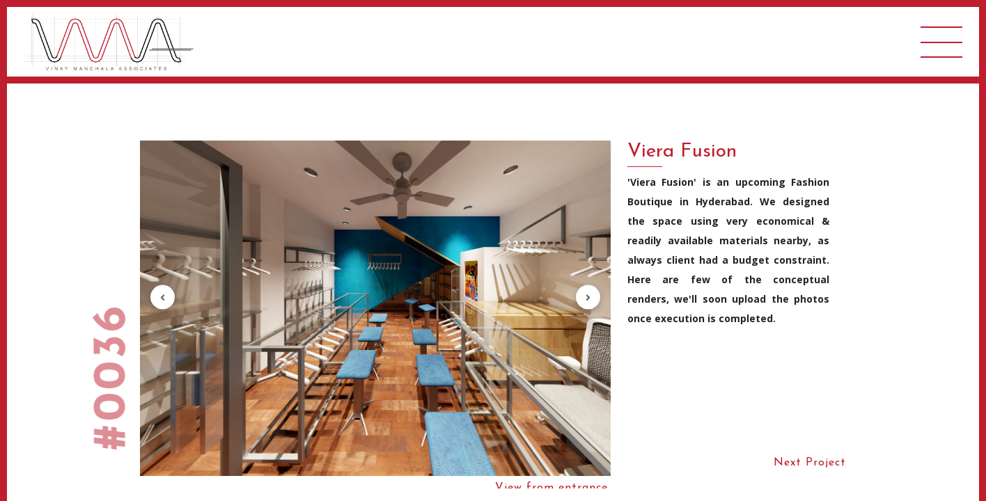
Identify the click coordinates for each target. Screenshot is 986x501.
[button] (162, 297)
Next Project (810, 462)
